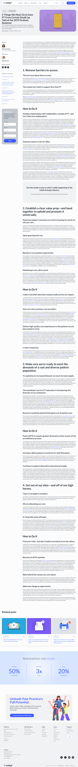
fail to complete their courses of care (58, 99)
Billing (5, 730)
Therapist (44, 729)
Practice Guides (57, 732)
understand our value (67, 125)
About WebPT (69, 729)
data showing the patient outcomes (67, 155)
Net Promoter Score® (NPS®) (66, 355)
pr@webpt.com (9, 756)
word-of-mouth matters (28, 352)
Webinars (55, 735)
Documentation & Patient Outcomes (11, 729)
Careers (68, 732)
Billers (43, 730)
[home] (7, 3)
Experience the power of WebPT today (22, 715)
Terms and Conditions (60, 765)
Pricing (56, 3)
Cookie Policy (72, 765)
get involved (34, 582)
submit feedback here (55, 447)
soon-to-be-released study (57, 166)
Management (44, 735)
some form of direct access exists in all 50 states (40, 79)
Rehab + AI (27, 3)
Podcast (55, 737)
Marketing (44, 734)
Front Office (44, 732)
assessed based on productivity (68, 416)
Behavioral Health (27, 734)
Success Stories (57, 739)
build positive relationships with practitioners (46, 133)
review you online (39, 356)
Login (63, 3)
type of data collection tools (28, 300)
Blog (54, 730)
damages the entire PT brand (53, 339)
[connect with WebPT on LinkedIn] (61, 757)
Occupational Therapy (28, 730)
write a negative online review (63, 340)
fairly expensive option (56, 238)
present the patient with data (64, 255)
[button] (20, 3)
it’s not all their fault (27, 149)
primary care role (71, 312)
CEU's (55, 741)
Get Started (71, 3)
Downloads (56, 734)
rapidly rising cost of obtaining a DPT (52, 401)
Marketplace (6, 740)
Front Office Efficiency (8, 732)
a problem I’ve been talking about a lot (64, 53)
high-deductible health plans (31, 96)
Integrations (6, 738)
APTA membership (47, 560)
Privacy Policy (67, 765)
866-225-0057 (8, 753)
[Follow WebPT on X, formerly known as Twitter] (65, 757)
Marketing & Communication (9, 734)
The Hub (55, 729)
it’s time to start (61, 299)
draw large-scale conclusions (34, 304)
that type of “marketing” (30, 276)
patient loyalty (42, 299)
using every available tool (31, 333)
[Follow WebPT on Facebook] (73, 757)
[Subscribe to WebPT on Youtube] (69, 757)
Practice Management (8, 735)
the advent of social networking (64, 547)
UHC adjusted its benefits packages (53, 171)
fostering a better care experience (30, 319)
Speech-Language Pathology (29, 732)
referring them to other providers (41, 315)
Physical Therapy (27, 729)
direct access (38, 78)
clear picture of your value (65, 260)
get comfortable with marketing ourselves (38, 283)
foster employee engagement (41, 460)
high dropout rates (65, 146)
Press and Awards (70, 730)
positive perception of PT (38, 137)
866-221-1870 (9, 751)
